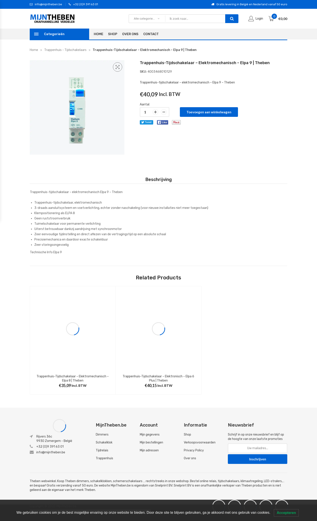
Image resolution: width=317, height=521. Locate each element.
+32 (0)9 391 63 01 (83, 4)
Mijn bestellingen (151, 442)
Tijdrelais (102, 450)
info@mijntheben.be (46, 4)
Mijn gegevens (150, 434)
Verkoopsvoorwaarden (200, 442)
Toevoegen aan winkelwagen (208, 112)
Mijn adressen (149, 450)
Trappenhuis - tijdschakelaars (65, 50)
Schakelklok (104, 442)
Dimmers (102, 434)
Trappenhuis (104, 458)
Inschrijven (257, 459)
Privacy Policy (194, 450)
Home (98, 34)
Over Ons (130, 34)
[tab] (158, 179)
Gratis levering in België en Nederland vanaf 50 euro (249, 4)
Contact (151, 34)
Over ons (190, 458)
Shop (112, 34)
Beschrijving (158, 179)
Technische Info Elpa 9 (46, 252)
